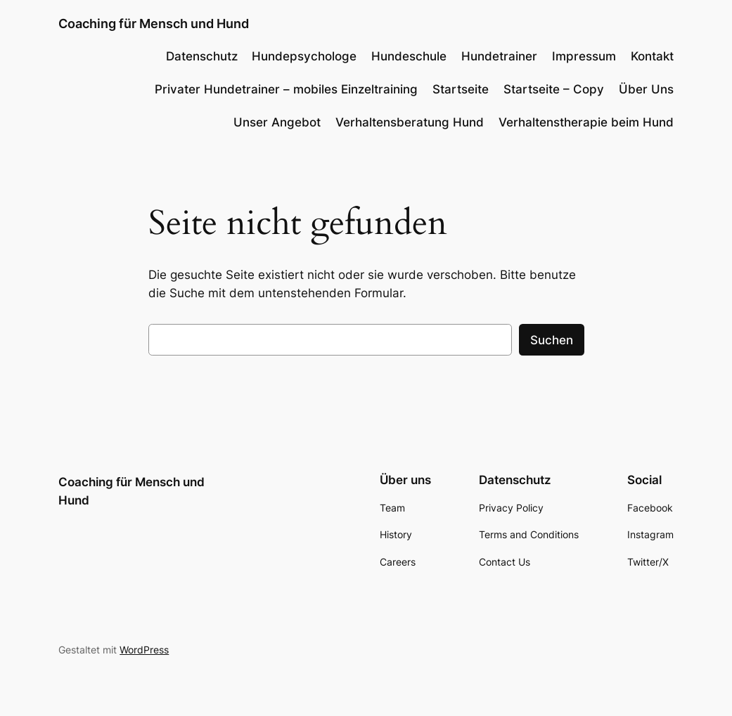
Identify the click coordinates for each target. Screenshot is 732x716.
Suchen (551, 340)
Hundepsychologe (304, 56)
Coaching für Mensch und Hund (153, 23)
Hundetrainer (499, 56)
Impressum (584, 56)
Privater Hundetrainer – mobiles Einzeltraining (286, 89)
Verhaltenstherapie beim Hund (586, 122)
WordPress (144, 650)
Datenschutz (202, 56)
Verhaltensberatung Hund (409, 122)
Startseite (460, 89)
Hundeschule (409, 56)
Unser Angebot (277, 122)
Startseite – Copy (553, 89)
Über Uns (646, 89)
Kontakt (652, 56)
